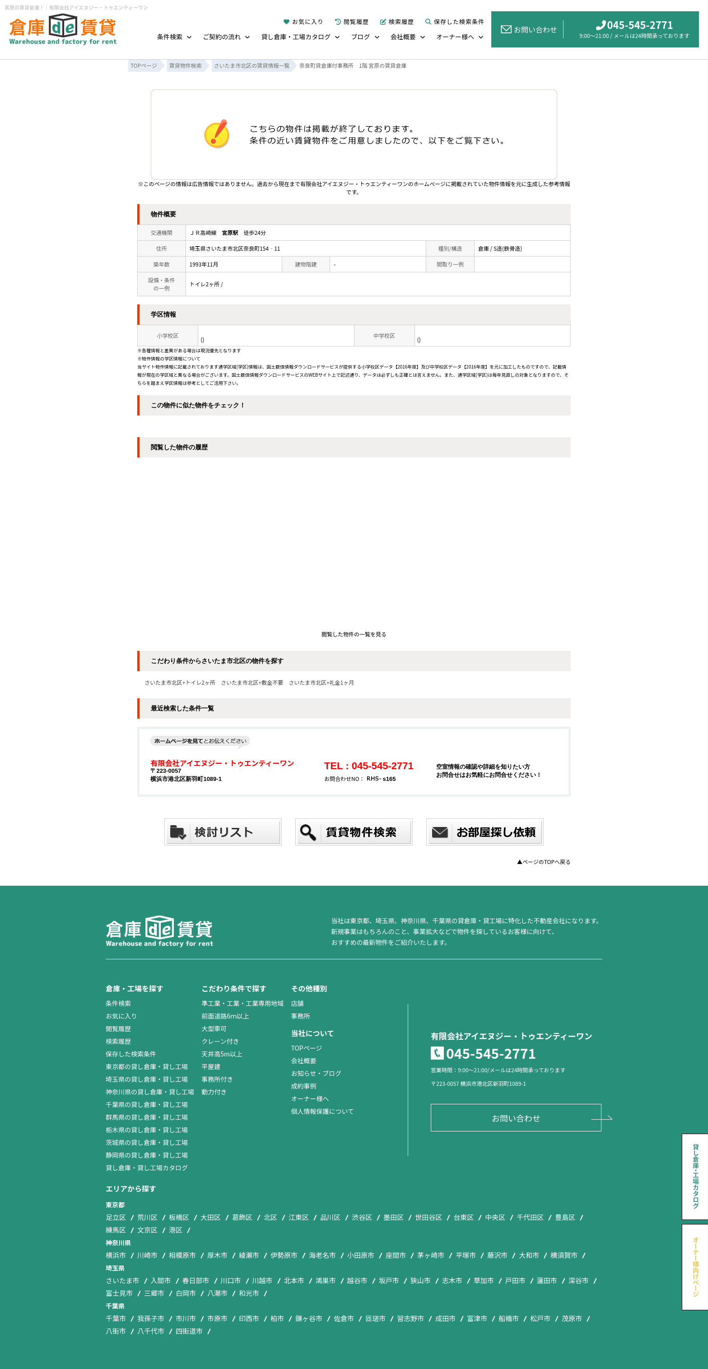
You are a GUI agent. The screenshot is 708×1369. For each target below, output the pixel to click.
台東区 (463, 1217)
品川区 (330, 1217)
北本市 (294, 1280)
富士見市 (119, 1293)
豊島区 (565, 1217)
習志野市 (410, 1318)
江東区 (299, 1217)
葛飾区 (242, 1217)
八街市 (116, 1331)
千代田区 (530, 1217)
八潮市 (217, 1293)
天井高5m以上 (221, 1053)
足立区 (116, 1217)
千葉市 (116, 1318)
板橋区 (179, 1217)
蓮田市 (547, 1280)
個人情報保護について (322, 1111)
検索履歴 (397, 21)
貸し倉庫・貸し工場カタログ (147, 1167)
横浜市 (116, 1255)
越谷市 (357, 1280)
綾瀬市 (249, 1255)
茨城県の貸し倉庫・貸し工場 (147, 1142)
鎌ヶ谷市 (308, 1318)
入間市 (161, 1280)
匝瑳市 (375, 1318)
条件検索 (169, 36)
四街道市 (189, 1331)
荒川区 (147, 1217)
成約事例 (303, 1085)
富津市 (477, 1318)
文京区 (147, 1229)
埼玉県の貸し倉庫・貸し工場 (147, 1079)
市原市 (217, 1318)
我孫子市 (150, 1318)
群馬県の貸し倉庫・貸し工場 (147, 1116)
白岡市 (186, 1293)
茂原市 (572, 1318)
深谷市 (578, 1280)
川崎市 (147, 1255)
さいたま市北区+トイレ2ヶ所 (179, 682)
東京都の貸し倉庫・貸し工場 (147, 1066)
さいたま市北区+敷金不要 (252, 682)
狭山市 (420, 1280)
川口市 (231, 1280)
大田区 (210, 1217)
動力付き (214, 1091)
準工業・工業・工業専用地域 (242, 1003)
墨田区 (393, 1217)
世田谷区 (428, 1217)
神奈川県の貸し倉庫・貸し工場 (150, 1091)
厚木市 (217, 1255)
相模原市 (182, 1255)
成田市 (445, 1318)
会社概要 (403, 36)
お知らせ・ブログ (316, 1073)
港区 (175, 1229)
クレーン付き (220, 1041)
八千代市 (150, 1331)
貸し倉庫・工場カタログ (296, 36)
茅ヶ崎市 (430, 1255)
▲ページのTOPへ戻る (544, 861)
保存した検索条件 (454, 21)
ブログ (360, 36)
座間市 (396, 1255)
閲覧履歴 (352, 21)
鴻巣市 (326, 1280)
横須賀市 (564, 1255)
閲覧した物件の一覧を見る (354, 634)
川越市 (262, 1280)
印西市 (249, 1318)
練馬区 (116, 1229)
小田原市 (360, 1255)
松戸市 (540, 1318)
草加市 (484, 1280)
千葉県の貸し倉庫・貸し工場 (147, 1104)
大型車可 (214, 1028)
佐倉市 (344, 1318)
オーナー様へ (455, 36)
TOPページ (306, 1047)
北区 (270, 1217)
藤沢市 (497, 1255)
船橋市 (508, 1318)
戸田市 (515, 1280)
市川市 (186, 1318)
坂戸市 (389, 1280)
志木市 (452, 1280)
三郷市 (154, 1293)
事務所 (300, 1015)
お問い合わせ (529, 29)
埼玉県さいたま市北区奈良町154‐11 (235, 248)
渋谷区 (362, 1217)
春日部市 (196, 1280)
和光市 (249, 1293)
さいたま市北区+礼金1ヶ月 (321, 682)
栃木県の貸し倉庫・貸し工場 (147, 1129)
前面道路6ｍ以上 (225, 1015)
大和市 (529, 1255)
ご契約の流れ (222, 36)
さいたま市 (123, 1280)
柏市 (277, 1318)
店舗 (297, 1003)
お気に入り (304, 21)
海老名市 (322, 1255)
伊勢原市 (284, 1255)
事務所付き (217, 1079)
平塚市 (466, 1255)
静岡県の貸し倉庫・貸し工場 (147, 1154)
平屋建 (210, 1066)
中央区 (495, 1217)
